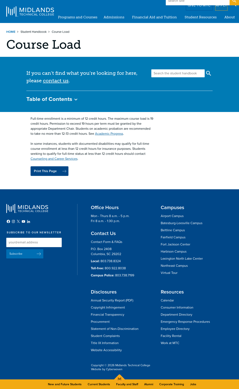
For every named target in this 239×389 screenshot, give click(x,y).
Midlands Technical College (30, 11)
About (229, 17)
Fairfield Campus (173, 237)
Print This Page (45, 171)
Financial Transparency (107, 315)
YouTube (23, 221)
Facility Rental (171, 336)
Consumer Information (177, 307)
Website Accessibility (106, 350)
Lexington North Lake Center (182, 259)
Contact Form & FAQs (106, 242)
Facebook (8, 221)
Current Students (99, 384)
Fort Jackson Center (175, 244)
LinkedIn (28, 221)
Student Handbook (34, 32)
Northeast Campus (174, 266)
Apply (219, 4)
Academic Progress (109, 134)
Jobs (193, 384)
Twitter (18, 221)
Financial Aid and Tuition (154, 17)
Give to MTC (193, 4)
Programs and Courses (77, 17)
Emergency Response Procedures (185, 322)
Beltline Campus (173, 230)
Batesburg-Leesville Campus (181, 223)
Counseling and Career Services (54, 159)
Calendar (167, 300)
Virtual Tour (169, 273)
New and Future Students (65, 384)
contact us (56, 81)
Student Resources (201, 17)
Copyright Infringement (108, 307)
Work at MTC (170, 343)
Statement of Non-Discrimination (115, 329)
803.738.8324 (110, 261)
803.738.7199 (124, 275)
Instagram (13, 221)
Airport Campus (172, 216)
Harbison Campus (173, 251)
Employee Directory (175, 329)
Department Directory (176, 315)
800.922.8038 (115, 268)
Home (10, 32)
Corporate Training (171, 384)
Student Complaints (105, 336)
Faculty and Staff (127, 384)
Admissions (114, 17)
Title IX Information (105, 343)
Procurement (100, 322)
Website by (106, 369)
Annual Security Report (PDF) (112, 300)
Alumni (148, 384)
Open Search (234, 4)
